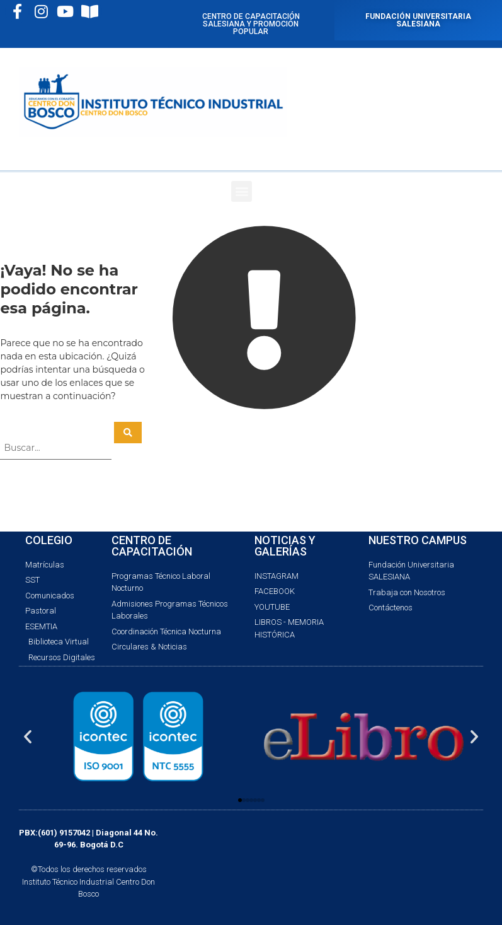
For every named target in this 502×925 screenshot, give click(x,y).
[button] (241, 191)
